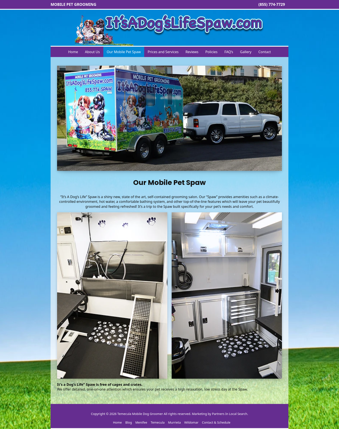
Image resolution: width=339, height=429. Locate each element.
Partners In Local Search (229, 414)
